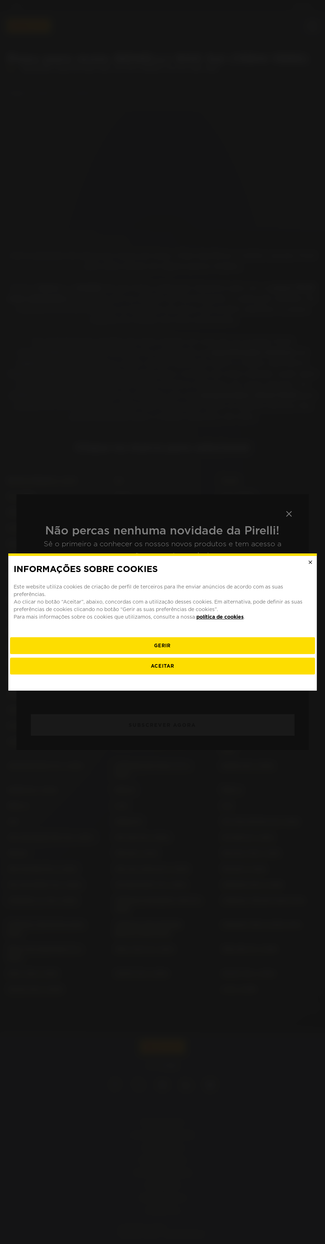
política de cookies (220, 617)
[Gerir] (162, 645)
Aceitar (162, 666)
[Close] (310, 562)
